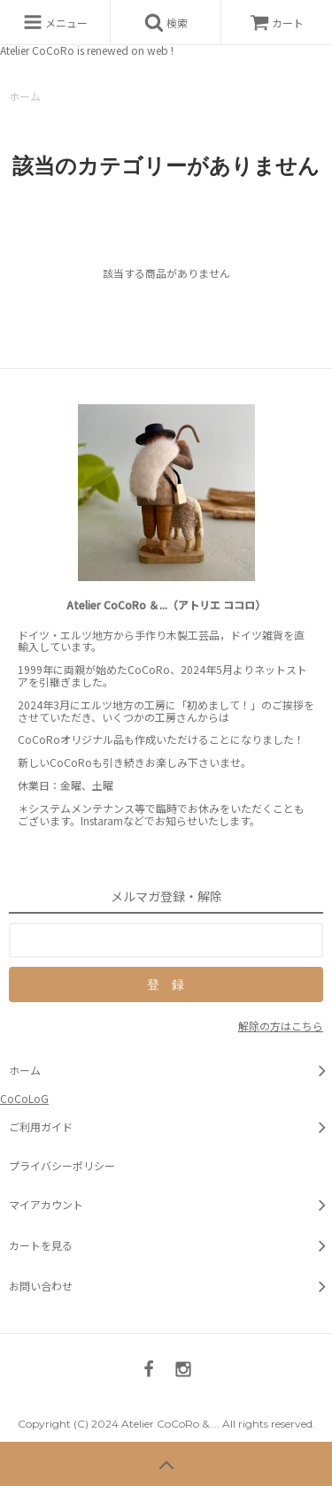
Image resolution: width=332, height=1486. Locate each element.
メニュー (55, 22)
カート (277, 22)
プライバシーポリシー (62, 1165)
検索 (166, 22)
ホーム (25, 95)
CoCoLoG (24, 1098)
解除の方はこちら (280, 1025)
